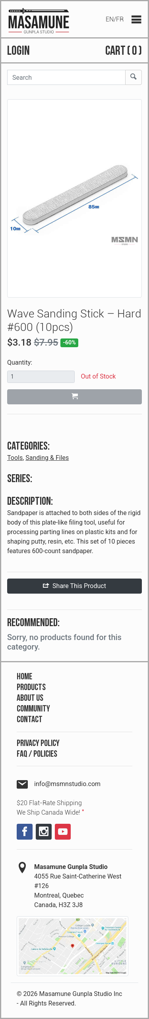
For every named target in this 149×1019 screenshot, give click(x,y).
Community (33, 709)
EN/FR (115, 19)
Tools (15, 457)
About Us (30, 698)
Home (24, 676)
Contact (30, 719)
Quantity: (19, 362)
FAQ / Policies (37, 754)
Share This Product (74, 586)
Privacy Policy (38, 743)
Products (31, 687)
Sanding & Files (47, 457)
